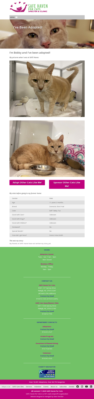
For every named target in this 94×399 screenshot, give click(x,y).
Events (46, 386)
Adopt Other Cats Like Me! (27, 182)
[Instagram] (82, 386)
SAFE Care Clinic (18, 386)
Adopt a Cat (6, 386)
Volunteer (37, 386)
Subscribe (63, 386)
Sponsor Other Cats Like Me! (67, 184)
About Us (54, 386)
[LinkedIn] (91, 386)
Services (29, 386)
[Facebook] (77, 386)
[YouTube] (86, 386)
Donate (71, 386)
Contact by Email (47, 329)
